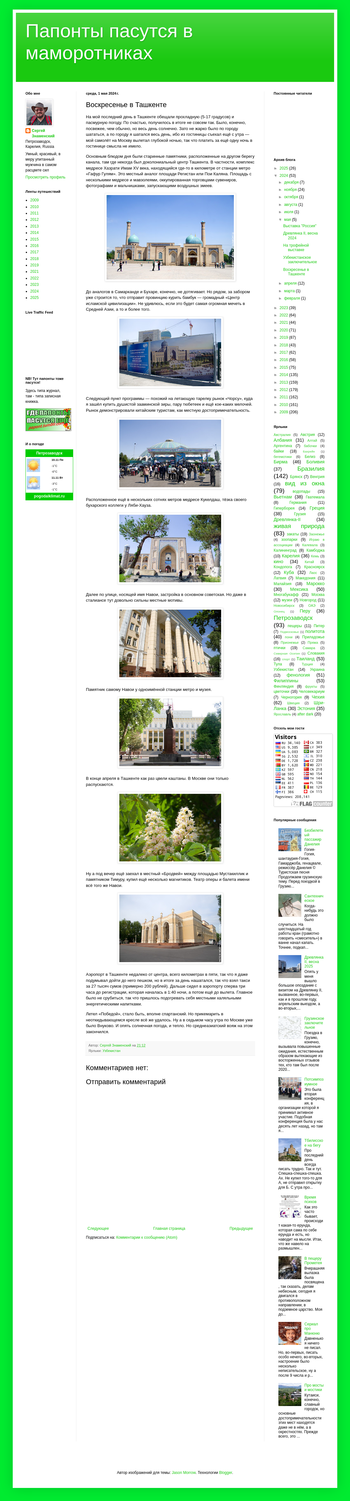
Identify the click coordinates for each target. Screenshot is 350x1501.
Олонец (279, 611)
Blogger (225, 1472)
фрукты (311, 686)
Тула (278, 664)
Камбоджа (315, 550)
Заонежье (317, 534)
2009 (34, 200)
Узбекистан (111, 1051)
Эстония (306, 708)
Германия (298, 502)
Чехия (318, 697)
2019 (34, 265)
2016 (34, 245)
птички (279, 648)
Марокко (315, 583)
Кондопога (283, 567)
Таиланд (306, 658)
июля (289, 212)
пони (288, 637)
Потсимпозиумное (314, 1081)
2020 (284, 330)
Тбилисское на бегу (313, 1142)
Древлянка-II (287, 519)
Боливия (315, 461)
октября (291, 197)
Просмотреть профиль (45, 177)
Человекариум (312, 691)
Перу (305, 610)
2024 (34, 291)
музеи (287, 600)
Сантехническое (313, 898)
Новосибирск (284, 605)
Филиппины (286, 680)
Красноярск (314, 567)
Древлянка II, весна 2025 (314, 962)
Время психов (310, 1199)
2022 (34, 278)
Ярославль (282, 714)
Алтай (312, 440)
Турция (307, 664)
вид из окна (305, 483)
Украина (317, 669)
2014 (34, 232)
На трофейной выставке (296, 247)
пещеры (295, 626)
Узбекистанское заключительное (300, 259)
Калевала (310, 545)
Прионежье (290, 642)
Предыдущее (241, 1228)
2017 (34, 252)
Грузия (300, 514)
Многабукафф (286, 594)
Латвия (280, 578)
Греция (317, 508)
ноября (291, 189)
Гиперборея (284, 508)
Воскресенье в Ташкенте (296, 271)
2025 (34, 297)
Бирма (280, 461)
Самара (309, 648)
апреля (291, 283)
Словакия (316, 653)
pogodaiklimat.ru (49, 496)
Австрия (307, 434)
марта (290, 291)
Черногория (291, 697)
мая (288, 219)
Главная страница (169, 1228)
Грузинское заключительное (314, 1023)
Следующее (98, 1228)
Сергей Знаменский (43, 133)
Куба (289, 572)
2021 (34, 271)
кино (278, 561)
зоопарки (289, 539)
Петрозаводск (49, 453)
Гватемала (315, 497)
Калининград (285, 550)
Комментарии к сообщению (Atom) (146, 1237)
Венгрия (317, 477)
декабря (292, 182)
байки (279, 451)
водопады (301, 491)
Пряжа (313, 642)
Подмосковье (289, 632)
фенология (298, 675)
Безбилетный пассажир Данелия (313, 837)
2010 (34, 207)
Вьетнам (283, 496)
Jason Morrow (184, 1472)
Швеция (293, 703)
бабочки (310, 446)
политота (315, 631)
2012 (34, 219)
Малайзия (282, 584)
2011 (34, 213)
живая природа (299, 526)
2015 (34, 239)
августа (291, 204)
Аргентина (283, 446)
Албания (283, 440)
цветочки (281, 691)
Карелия (291, 555)
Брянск (296, 477)
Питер (319, 626)
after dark (305, 714)
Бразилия (311, 468)
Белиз (310, 456)
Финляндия (284, 686)
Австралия (282, 435)
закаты (293, 534)
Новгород (308, 600)
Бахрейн (309, 451)
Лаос (313, 573)
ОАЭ (312, 605)
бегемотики (283, 457)
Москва (318, 594)
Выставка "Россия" (299, 226)
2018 (34, 259)
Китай (309, 562)
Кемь (315, 556)
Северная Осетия (287, 653)
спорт (286, 659)
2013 (34, 226)
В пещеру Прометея (313, 1260)
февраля (292, 298)
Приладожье (313, 637)
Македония (305, 578)
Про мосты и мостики (314, 1387)
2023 (34, 284)
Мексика (299, 589)
